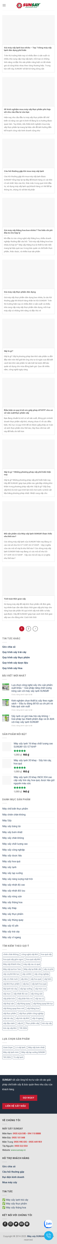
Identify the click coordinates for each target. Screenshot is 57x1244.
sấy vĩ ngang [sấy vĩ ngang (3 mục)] (37, 1018)
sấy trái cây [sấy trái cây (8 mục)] (8, 1018)
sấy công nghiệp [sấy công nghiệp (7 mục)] (41, 974)
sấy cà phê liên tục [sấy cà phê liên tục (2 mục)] (11, 974)
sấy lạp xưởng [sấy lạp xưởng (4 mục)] (26, 989)
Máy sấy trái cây (11, 931)
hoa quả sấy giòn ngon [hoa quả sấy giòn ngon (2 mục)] (13, 959)
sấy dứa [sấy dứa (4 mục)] (24, 979)
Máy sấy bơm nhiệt (12, 832)
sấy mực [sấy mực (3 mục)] (7, 994)
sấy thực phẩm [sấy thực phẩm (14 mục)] (9, 1013)
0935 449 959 (35, 1142)
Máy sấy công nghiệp (13, 849)
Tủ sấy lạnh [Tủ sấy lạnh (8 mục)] (18, 1057)
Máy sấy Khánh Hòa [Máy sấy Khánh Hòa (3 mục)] (11, 964)
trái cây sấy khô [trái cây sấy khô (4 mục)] (10, 1028)
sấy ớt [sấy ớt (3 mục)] (20, 1023)
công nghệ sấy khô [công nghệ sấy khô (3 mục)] (29, 954)
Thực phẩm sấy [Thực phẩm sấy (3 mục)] (32, 1023)
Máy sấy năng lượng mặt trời (17, 879)
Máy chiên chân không (14, 814)
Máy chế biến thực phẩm (15, 808)
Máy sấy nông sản (12, 896)
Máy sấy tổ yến (10, 925)
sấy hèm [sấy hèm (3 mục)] (47, 979)
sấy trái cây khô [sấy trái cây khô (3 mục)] (22, 1018)
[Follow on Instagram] (10, 1224)
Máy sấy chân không (13, 838)
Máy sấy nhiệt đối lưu (13, 890)
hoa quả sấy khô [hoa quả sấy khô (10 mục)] (33, 959)
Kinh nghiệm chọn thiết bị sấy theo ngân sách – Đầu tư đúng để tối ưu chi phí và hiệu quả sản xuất (32, 703)
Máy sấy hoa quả (11, 861)
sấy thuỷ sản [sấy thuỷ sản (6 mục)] (8, 1003)
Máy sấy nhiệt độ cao (13, 884)
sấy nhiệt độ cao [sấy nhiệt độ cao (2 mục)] (21, 994)
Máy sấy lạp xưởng (12, 873)
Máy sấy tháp (9, 908)
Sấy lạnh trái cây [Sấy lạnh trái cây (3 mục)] (10, 989)
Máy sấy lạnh (9, 867)
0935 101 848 (18, 1137)
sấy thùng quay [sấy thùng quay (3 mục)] (23, 1003)
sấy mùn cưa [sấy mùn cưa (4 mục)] (40, 989)
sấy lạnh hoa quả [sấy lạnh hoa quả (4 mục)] (39, 984)
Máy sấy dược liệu (12, 855)
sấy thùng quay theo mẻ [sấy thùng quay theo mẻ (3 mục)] (13, 1008)
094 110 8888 (34, 1133)
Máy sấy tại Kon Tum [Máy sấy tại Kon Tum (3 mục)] (12, 969)
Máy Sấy (7, 820)
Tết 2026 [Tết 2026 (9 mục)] (23, 1028)
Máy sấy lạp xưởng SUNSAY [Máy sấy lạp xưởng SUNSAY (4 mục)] (33, 1052)
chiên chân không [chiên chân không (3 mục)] (11, 954)
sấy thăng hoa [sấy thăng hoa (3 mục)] (33, 1008)
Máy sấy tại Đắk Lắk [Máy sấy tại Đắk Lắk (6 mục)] (32, 969)
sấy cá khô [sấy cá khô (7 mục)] (26, 974)
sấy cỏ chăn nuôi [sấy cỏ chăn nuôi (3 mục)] (10, 979)
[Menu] (4, 5)
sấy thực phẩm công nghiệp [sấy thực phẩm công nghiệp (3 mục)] (31, 1013)
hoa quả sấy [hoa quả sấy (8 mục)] (46, 954)
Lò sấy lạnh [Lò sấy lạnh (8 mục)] (20, 1047)
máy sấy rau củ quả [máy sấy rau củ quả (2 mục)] (31, 964)
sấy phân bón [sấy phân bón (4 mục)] (9, 998)
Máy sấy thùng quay (12, 919)
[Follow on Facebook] (5, 1224)
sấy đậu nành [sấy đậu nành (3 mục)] (9, 1023)
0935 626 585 (19, 1133)
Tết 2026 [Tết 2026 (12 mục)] (7, 1057)
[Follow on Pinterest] (26, 1224)
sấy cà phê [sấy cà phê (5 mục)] (48, 969)
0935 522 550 (21, 1146)
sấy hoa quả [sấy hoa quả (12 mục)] (36, 979)
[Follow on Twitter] (16, 1224)
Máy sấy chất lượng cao (15, 843)
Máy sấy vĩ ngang (11, 937)
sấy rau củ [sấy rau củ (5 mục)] (39, 998)
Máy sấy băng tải (11, 826)
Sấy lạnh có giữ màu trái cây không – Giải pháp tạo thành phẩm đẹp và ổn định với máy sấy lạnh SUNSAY (32, 719)
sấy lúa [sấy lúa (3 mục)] (26, 984)
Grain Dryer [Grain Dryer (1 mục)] (8, 1047)
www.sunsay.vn (18, 1150)
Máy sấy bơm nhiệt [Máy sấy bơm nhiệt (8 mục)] (36, 1047)
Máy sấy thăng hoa (12, 902)
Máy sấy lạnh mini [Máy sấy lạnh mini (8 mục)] (11, 1052)
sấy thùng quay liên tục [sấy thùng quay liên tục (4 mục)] (43, 1003)
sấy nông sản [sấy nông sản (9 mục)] (36, 994)
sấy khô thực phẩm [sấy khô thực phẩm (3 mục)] (11, 984)
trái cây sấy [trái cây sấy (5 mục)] (47, 1023)
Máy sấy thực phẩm (12, 914)
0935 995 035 (20, 1142)
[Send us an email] (21, 1224)
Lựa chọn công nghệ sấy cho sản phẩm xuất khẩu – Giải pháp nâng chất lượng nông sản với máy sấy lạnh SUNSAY (32, 688)
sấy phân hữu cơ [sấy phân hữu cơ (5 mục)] (25, 998)
